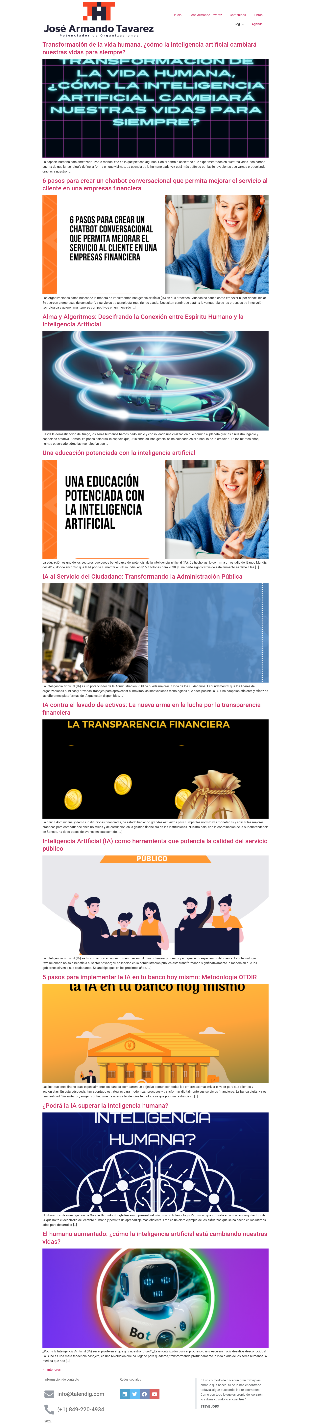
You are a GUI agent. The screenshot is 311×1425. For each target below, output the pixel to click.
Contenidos (238, 15)
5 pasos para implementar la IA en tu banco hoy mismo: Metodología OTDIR (149, 977)
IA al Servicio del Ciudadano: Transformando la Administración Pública (142, 576)
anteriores (51, 1369)
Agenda (257, 24)
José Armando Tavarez (205, 15)
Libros (258, 15)
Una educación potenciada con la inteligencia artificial (118, 452)
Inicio (177, 15)
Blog (239, 24)
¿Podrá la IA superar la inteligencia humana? (105, 1105)
